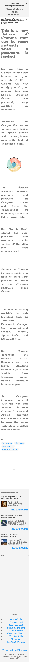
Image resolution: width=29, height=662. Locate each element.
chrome (19, 443)
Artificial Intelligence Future (14, 5)
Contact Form (16, 633)
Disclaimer (16, 630)
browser (7, 443)
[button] (27, 19)
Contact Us (16, 636)
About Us (16, 619)
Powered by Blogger (14, 650)
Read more (19, 509)
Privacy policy (16, 627)
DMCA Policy (16, 642)
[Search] (27, 4)
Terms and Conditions (16, 623)
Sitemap (16, 639)
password (8, 446)
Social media (10, 449)
